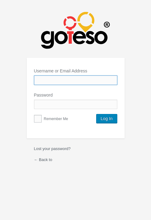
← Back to (43, 159)
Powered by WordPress (76, 35)
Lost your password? (52, 148)
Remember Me (51, 119)
